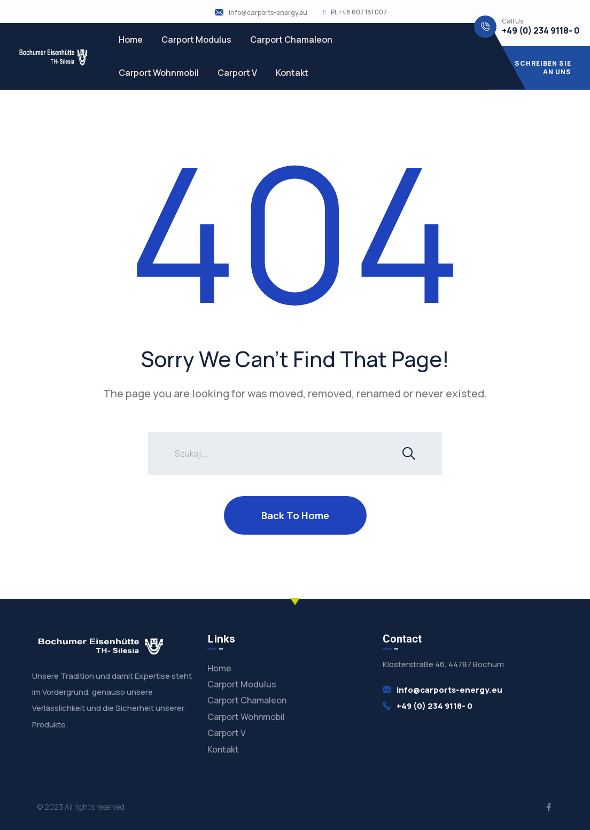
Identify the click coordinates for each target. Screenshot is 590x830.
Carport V (237, 73)
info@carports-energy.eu (268, 13)
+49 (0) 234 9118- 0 (540, 31)
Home (131, 39)
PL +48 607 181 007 (359, 12)
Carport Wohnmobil (159, 73)
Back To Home (295, 515)
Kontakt (292, 73)
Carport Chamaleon (291, 39)
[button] (540, 68)
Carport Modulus (196, 39)
